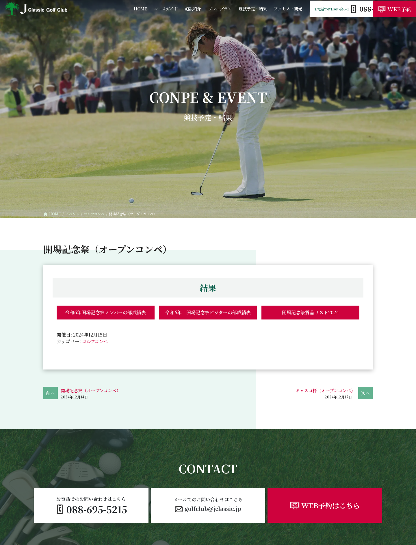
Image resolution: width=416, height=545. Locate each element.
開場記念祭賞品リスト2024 (310, 312)
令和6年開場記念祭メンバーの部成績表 (105, 312)
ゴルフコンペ (95, 341)
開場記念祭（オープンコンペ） (93, 390)
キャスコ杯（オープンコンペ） (323, 390)
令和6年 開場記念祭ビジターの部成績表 (208, 312)
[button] (208, 505)
